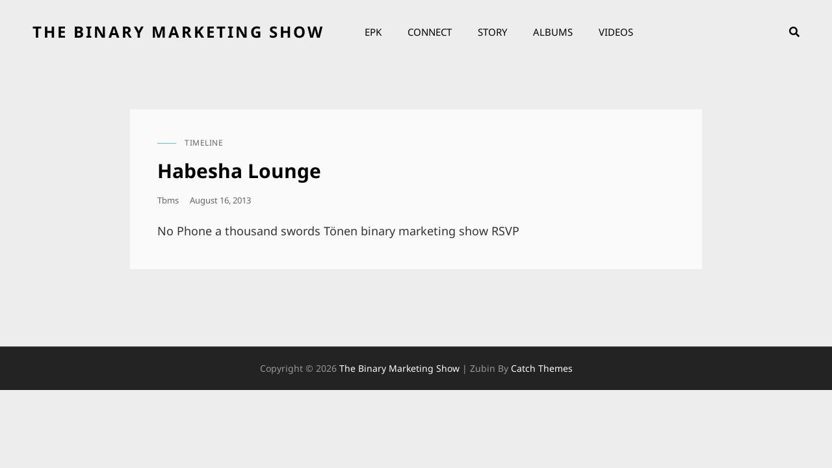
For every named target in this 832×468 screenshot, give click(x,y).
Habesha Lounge (239, 170)
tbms (168, 200)
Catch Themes (542, 368)
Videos (616, 31)
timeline (204, 142)
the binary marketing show (178, 31)
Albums (553, 31)
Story (492, 31)
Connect (430, 31)
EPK (373, 31)
